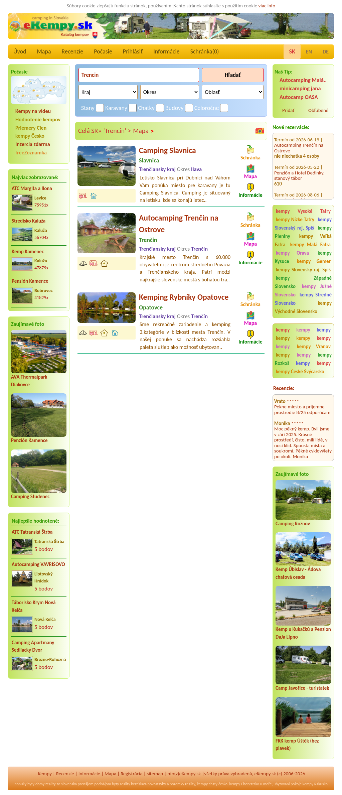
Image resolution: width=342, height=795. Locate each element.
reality (50, 784)
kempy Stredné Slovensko (303, 299)
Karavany (116, 108)
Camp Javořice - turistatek (302, 688)
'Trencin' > (117, 131)
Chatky (146, 108)
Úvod (19, 51)
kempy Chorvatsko (244, 784)
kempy (285, 330)
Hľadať (233, 75)
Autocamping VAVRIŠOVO (38, 564)
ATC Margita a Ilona (32, 188)
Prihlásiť (133, 51)
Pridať (288, 110)
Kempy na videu (33, 111)
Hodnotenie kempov (37, 119)
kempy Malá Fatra (310, 245)
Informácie (166, 51)
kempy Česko (29, 136)
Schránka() (204, 51)
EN (309, 51)
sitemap (155, 774)
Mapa (44, 51)
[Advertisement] (38, 727)
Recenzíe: (283, 388)
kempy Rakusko (315, 784)
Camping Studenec (30, 497)
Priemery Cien (30, 128)
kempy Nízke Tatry (295, 220)
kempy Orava (292, 253)
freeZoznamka (31, 152)
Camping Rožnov (293, 524)
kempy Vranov (314, 347)
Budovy (174, 108)
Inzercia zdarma (32, 144)
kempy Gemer (314, 261)
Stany (88, 108)
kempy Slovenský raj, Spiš (303, 224)
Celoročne (206, 108)
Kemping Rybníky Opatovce (183, 297)
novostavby (157, 784)
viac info (267, 6)
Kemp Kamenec (28, 252)
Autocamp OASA (299, 97)
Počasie (103, 51)
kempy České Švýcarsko (300, 372)
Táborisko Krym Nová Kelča (33, 606)
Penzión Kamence (30, 281)
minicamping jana (300, 88)
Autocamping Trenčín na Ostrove (298, 137)
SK (292, 51)
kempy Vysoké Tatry (303, 211)
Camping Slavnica (167, 150)
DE (326, 51)
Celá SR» (90, 131)
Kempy (45, 774)
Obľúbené (318, 110)
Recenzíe (72, 51)
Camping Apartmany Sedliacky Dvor (33, 646)
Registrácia (132, 774)
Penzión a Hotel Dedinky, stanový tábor (299, 165)
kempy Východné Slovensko (303, 307)
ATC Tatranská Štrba (32, 532)
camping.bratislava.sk (296, 190)
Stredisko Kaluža (28, 221)
